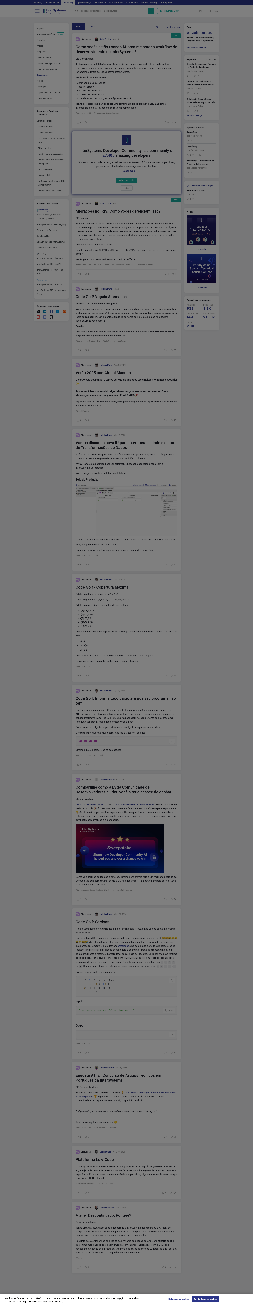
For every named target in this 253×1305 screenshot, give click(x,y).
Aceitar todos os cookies (205, 1301)
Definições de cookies (178, 1301)
